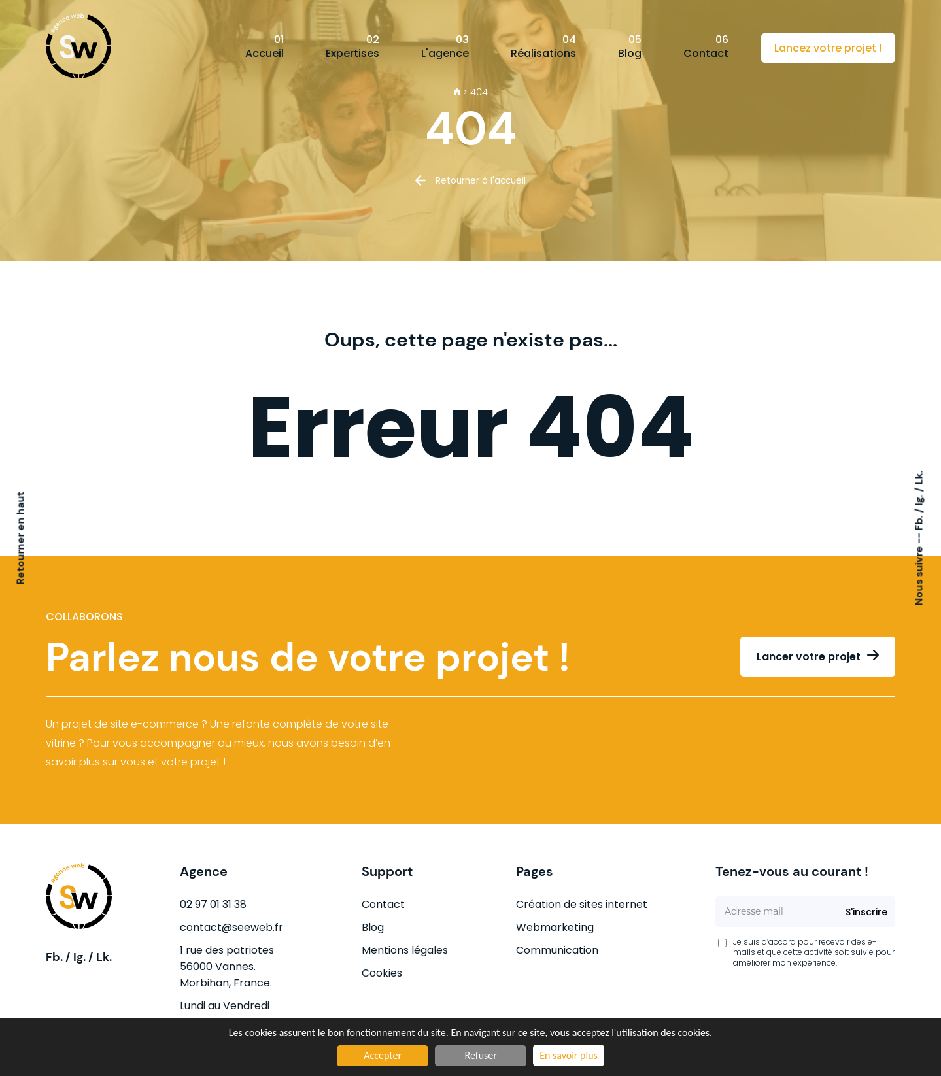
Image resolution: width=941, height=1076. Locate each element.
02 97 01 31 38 (213, 904)
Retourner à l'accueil (481, 181)
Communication (557, 950)
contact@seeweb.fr (231, 927)
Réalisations (543, 46)
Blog (630, 46)
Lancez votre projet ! (828, 48)
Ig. (919, 499)
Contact (705, 46)
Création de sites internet (581, 904)
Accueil (264, 46)
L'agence (445, 46)
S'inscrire (866, 911)
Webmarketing (555, 927)
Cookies (382, 973)
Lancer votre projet (809, 656)
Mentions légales (405, 950)
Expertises (352, 46)
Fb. (919, 522)
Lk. (919, 478)
